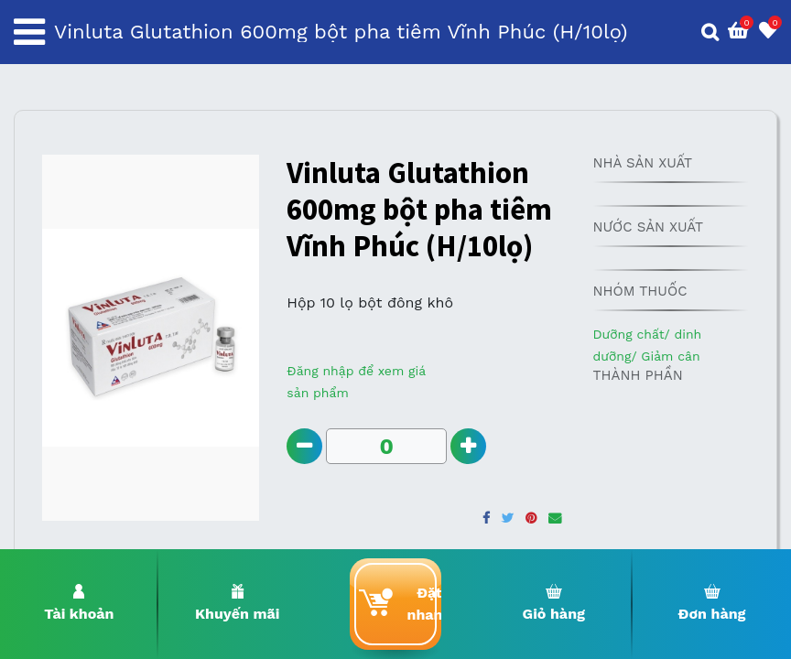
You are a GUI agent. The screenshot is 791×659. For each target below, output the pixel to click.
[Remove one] (304, 446)
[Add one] (468, 446)
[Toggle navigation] (29, 32)
